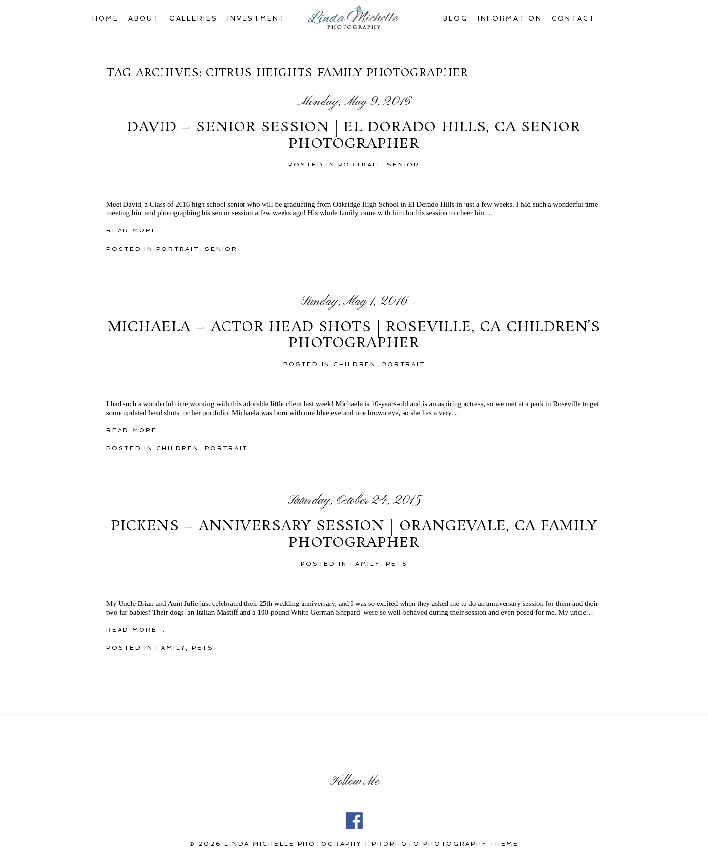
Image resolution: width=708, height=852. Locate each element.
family (365, 564)
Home (105, 18)
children (354, 364)
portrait (359, 164)
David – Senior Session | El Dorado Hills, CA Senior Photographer (354, 136)
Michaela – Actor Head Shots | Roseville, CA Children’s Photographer (354, 335)
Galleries (193, 18)
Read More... (136, 230)
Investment (256, 18)
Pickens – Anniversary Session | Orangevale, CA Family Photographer (354, 535)
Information (510, 18)
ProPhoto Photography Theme (445, 843)
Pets (397, 564)
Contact (574, 18)
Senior (403, 164)
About (144, 18)
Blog (455, 18)
